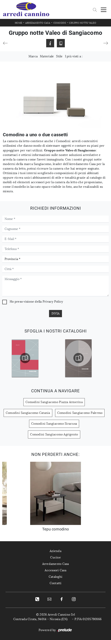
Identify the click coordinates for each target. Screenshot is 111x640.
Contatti (56, 583)
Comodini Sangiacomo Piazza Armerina (54, 402)
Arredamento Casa (37, 23)
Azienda (55, 551)
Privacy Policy (53, 301)
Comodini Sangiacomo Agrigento (54, 434)
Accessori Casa (55, 570)
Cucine (55, 557)
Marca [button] (33, 56)
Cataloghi (55, 576)
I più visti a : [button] (74, 56)
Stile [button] (59, 56)
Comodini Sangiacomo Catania (28, 413)
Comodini (59, 23)
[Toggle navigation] (103, 9)
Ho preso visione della (36, 301)
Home (18, 23)
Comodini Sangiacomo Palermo (80, 413)
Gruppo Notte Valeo (82, 23)
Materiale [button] (47, 56)
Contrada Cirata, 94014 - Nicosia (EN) (40, 619)
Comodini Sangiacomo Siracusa (54, 423)
